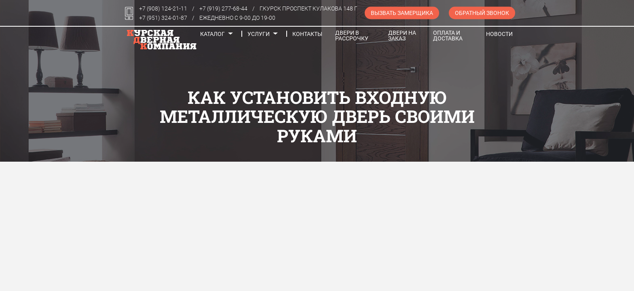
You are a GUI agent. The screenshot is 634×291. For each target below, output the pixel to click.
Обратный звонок (482, 13)
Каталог (212, 34)
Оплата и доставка (448, 35)
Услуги (258, 34)
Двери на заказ (402, 35)
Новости (499, 34)
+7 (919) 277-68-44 (223, 8)
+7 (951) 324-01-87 (163, 18)
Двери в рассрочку (351, 35)
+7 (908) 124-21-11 (163, 8)
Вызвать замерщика (402, 13)
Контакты (307, 34)
